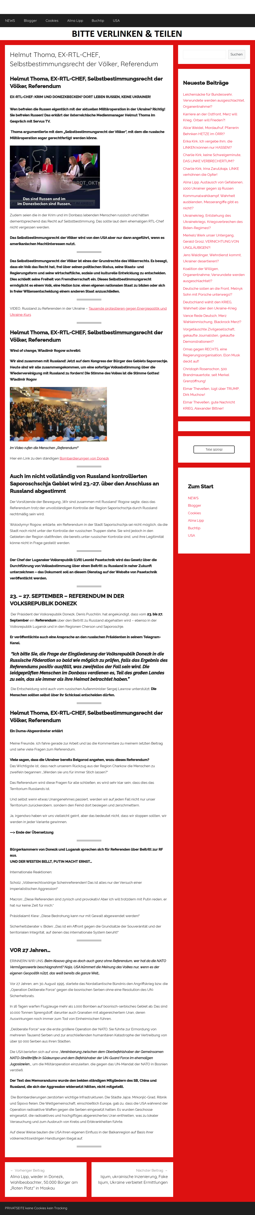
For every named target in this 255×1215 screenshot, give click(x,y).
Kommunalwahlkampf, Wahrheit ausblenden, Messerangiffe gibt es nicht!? (210, 202)
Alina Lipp (75, 20)
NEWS (10, 20)
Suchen (237, 54)
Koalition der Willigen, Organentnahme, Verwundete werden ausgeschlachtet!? (214, 275)
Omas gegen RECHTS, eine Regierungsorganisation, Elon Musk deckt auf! (211, 355)
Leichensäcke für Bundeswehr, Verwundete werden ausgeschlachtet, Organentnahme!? (214, 100)
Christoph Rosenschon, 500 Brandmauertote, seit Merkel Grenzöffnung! (206, 375)
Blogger (30, 20)
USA (116, 20)
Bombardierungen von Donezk (84, 458)
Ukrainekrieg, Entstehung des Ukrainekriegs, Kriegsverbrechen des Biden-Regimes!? (213, 221)
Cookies (52, 20)
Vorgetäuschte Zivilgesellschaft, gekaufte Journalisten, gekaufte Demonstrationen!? (209, 335)
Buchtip (98, 20)
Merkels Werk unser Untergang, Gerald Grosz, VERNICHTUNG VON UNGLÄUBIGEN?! (211, 241)
